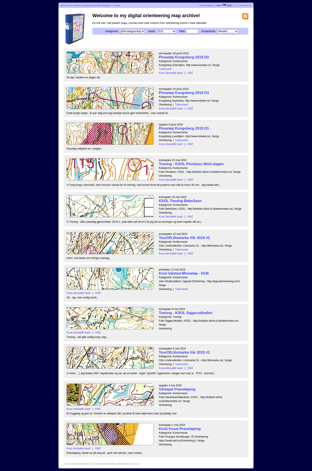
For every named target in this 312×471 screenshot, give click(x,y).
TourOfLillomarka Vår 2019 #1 (184, 352)
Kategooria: (112, 31)
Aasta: (151, 31)
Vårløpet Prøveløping (177, 389)
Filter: (182, 31)
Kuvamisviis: (209, 31)
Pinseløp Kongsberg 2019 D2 (184, 57)
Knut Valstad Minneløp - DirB (184, 273)
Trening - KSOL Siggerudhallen (186, 313)
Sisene (117, 5)
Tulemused (165, 69)
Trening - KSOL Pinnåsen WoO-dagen (191, 164)
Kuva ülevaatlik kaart (171, 72)
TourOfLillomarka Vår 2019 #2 (184, 238)
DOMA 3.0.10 (245, 5)
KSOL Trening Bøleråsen (180, 201)
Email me (135, 464)
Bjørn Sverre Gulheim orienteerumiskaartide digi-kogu (85, 5)
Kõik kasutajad (206, 5)
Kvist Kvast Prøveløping (180, 429)
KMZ (190, 72)
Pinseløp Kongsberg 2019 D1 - (185, 128)
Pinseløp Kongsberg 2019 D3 (184, 93)
